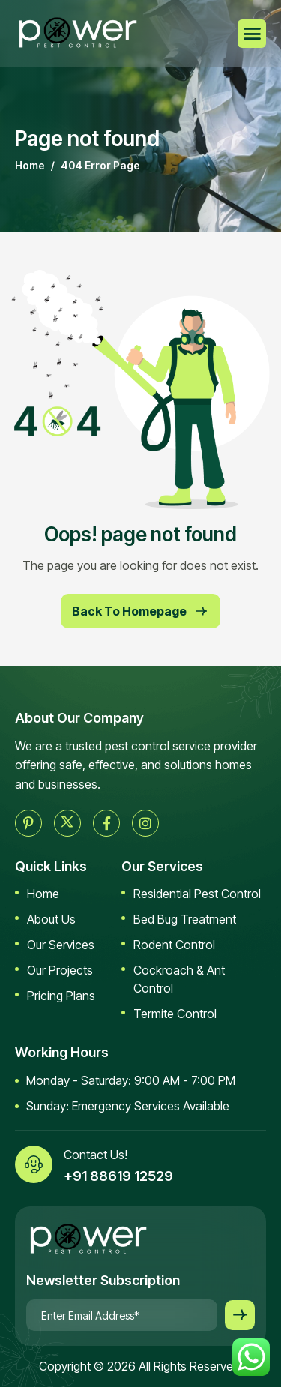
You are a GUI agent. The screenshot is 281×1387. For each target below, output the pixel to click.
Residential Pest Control (197, 893)
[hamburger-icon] (252, 33)
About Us (51, 919)
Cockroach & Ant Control (179, 979)
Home (43, 893)
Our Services (60, 944)
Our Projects (60, 970)
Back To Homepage (140, 611)
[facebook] (106, 823)
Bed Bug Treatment (184, 919)
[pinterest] (28, 823)
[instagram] (145, 823)
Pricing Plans (61, 995)
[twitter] (67, 823)
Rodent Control (174, 944)
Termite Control (175, 1013)
